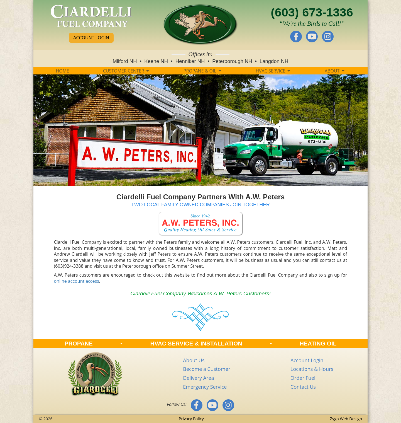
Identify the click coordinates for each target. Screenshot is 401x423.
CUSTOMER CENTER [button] (126, 71)
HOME (62, 71)
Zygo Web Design (346, 418)
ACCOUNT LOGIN (91, 38)
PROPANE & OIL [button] (203, 71)
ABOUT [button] (335, 71)
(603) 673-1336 (312, 12)
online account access (76, 281)
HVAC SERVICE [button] (273, 71)
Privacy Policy (191, 418)
